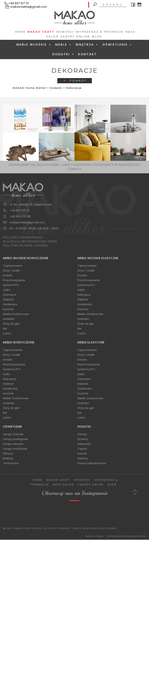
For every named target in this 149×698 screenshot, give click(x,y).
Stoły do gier (11, 324)
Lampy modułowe (15, 449)
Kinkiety (8, 458)
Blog (97, 36)
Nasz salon (63, 484)
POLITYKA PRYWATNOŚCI (23, 237)
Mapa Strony (95, 536)
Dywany (82, 439)
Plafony (8, 453)
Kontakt (87, 54)
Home (20, 31)
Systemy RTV (86, 285)
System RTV (11, 285)
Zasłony (82, 458)
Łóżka (6, 290)
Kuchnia (8, 309)
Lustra (7, 333)
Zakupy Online (75, 36)
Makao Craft (40, 31)
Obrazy (82, 434)
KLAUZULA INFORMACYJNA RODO (30, 241)
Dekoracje (84, 444)
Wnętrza (87, 44)
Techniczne (11, 463)
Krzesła (7, 275)
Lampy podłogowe (15, 439)
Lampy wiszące (13, 444)
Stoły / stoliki (11, 270)
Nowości (65, 31)
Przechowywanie (14, 280)
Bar (5, 328)
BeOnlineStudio (135, 536)
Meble (63, 44)
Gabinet (8, 299)
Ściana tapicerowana (91, 463)
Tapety (82, 449)
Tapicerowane (12, 266)
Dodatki (63, 54)
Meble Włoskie (34, 44)
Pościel (82, 453)
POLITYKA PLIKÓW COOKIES (25, 245)
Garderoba (10, 304)
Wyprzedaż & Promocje (100, 31)
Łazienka (8, 319)
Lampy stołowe (13, 434)
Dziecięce (9, 295)
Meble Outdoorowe (16, 314)
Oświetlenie (117, 44)
